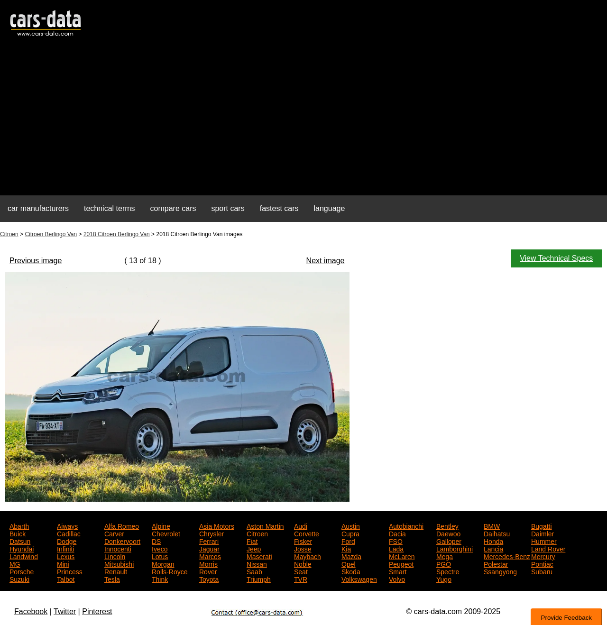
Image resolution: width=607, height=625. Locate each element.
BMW (492, 525)
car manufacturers (38, 208)
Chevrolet (166, 533)
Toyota (209, 578)
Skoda (350, 571)
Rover (208, 571)
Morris (208, 563)
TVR (300, 578)
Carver (114, 533)
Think (160, 578)
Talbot (65, 578)
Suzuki (19, 578)
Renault (115, 571)
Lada (396, 548)
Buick (17, 533)
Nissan (257, 563)
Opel (348, 563)
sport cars (227, 208)
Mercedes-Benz (507, 556)
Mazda (351, 556)
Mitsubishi (119, 563)
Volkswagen (359, 578)
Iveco (159, 548)
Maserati (259, 556)
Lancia (493, 548)
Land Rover (548, 548)
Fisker (303, 540)
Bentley (447, 525)
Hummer (544, 540)
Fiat (252, 540)
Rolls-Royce (169, 571)
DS (156, 540)
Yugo (443, 578)
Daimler (542, 533)
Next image (325, 261)
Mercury (543, 556)
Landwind (23, 556)
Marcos (210, 556)
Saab (254, 571)
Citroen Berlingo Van (51, 234)
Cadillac (69, 533)
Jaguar (209, 548)
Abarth (19, 525)
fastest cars (279, 208)
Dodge (66, 540)
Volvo (397, 578)
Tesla (112, 578)
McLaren (401, 556)
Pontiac (542, 563)
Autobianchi (406, 525)
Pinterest (97, 611)
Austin (350, 525)
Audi (300, 525)
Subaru (541, 571)
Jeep (254, 548)
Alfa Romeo (121, 525)
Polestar (496, 563)
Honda (493, 540)
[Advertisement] (303, 121)
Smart (397, 571)
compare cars (173, 208)
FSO (396, 540)
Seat (301, 571)
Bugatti (541, 525)
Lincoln (114, 556)
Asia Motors (216, 525)
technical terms (109, 208)
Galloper (448, 540)
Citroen (9, 234)
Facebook (30, 611)
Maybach (307, 556)
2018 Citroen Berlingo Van (116, 234)
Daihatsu (497, 533)
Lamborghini (454, 548)
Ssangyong (500, 571)
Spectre (447, 571)
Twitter (65, 611)
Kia (346, 548)
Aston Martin (265, 525)
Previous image (35, 261)
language (329, 208)
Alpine (161, 525)
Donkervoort (122, 540)
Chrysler (211, 533)
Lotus (160, 556)
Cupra (350, 533)
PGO (443, 563)
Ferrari (209, 540)
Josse (303, 548)
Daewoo (448, 533)
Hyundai (21, 548)
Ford (348, 540)
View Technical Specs (556, 258)
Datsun (19, 540)
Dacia (397, 533)
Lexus (65, 556)
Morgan (163, 563)
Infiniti (65, 548)
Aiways (67, 525)
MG (14, 563)
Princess (70, 571)
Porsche (21, 571)
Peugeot (401, 563)
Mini (63, 563)
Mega (444, 556)
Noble (303, 563)
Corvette (306, 533)
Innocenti (117, 548)
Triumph (259, 578)
